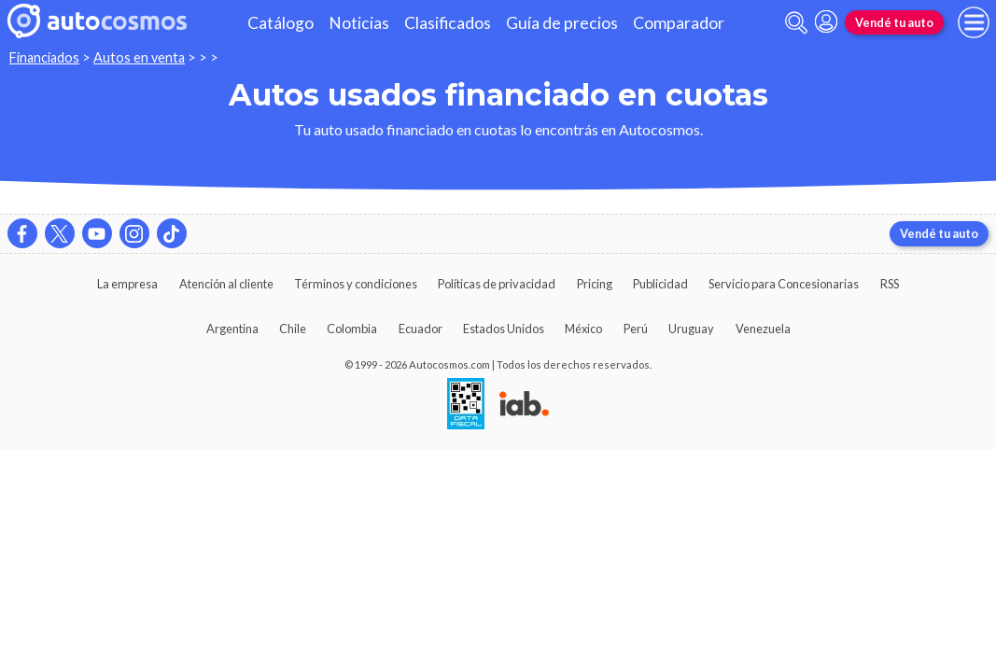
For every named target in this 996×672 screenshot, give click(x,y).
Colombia (352, 328)
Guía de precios (562, 23)
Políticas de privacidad (496, 283)
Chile (292, 328)
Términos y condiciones (355, 283)
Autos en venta (139, 57)
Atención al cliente (226, 283)
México (583, 328)
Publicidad (660, 283)
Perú (636, 328)
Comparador (678, 23)
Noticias (359, 23)
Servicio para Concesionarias (783, 283)
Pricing (594, 283)
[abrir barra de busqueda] (796, 23)
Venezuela (763, 328)
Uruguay (691, 328)
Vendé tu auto (894, 22)
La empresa (127, 283)
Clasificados (447, 23)
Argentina (232, 328)
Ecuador (420, 328)
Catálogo (280, 23)
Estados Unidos (503, 328)
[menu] (973, 22)
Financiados (44, 57)
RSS (889, 283)
